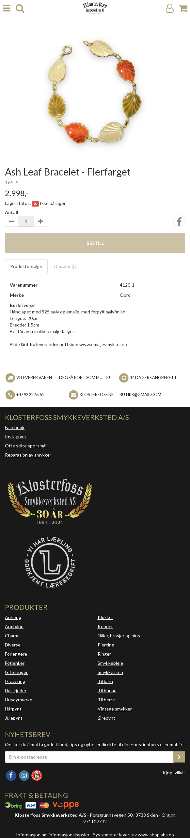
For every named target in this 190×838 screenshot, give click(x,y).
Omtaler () (65, 266)
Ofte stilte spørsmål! (26, 445)
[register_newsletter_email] (179, 757)
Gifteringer (16, 672)
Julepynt (14, 718)
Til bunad (107, 690)
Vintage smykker (115, 709)
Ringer (104, 654)
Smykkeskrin (110, 672)
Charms (13, 635)
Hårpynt (13, 709)
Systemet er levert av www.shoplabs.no (133, 834)
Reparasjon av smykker (28, 455)
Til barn (105, 681)
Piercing (106, 644)
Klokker (105, 617)
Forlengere (16, 654)
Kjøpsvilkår (174, 772)
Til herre (106, 699)
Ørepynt (106, 718)
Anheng (13, 617)
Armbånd (14, 626)
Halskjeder (15, 690)
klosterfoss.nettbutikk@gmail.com (120, 394)
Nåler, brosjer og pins (119, 635)
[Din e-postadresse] (89, 757)
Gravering (15, 681)
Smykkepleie (110, 663)
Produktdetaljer (26, 266)
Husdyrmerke (18, 699)
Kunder (105, 626)
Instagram (15, 436)
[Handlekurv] (183, 8)
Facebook (14, 427)
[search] (20, 8)
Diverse (13, 644)
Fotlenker (14, 663)
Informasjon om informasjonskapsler (52, 834)
